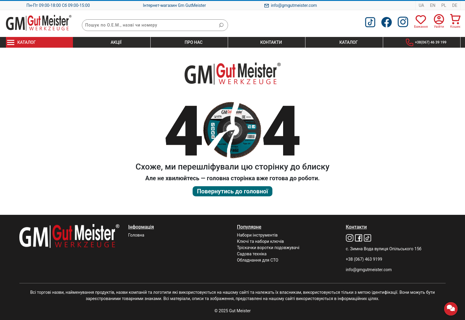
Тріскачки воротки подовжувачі (268, 247)
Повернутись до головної (232, 191)
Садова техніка (251, 253)
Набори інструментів (257, 235)
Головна (136, 235)
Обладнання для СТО (257, 260)
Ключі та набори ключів (260, 241)
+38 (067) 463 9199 (364, 259)
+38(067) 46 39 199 (431, 42)
